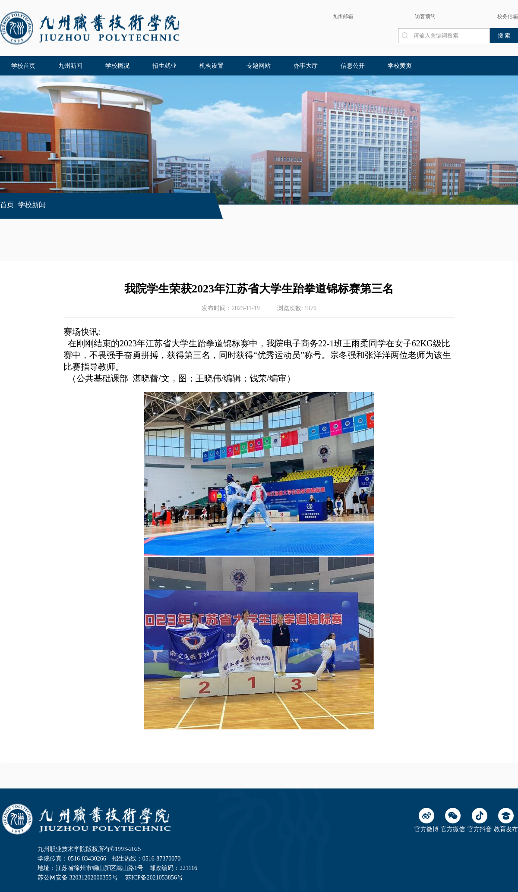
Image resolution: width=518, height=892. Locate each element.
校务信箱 (507, 16)
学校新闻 (32, 204)
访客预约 (425, 16)
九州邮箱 (342, 16)
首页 (7, 204)
